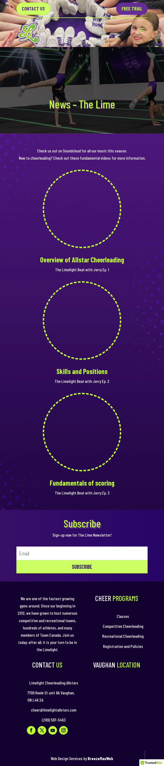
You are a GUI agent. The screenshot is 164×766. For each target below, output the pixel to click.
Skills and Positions (82, 371)
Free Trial (132, 9)
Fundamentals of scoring (82, 483)
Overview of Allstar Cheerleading (82, 259)
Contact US (33, 9)
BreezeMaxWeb (100, 758)
